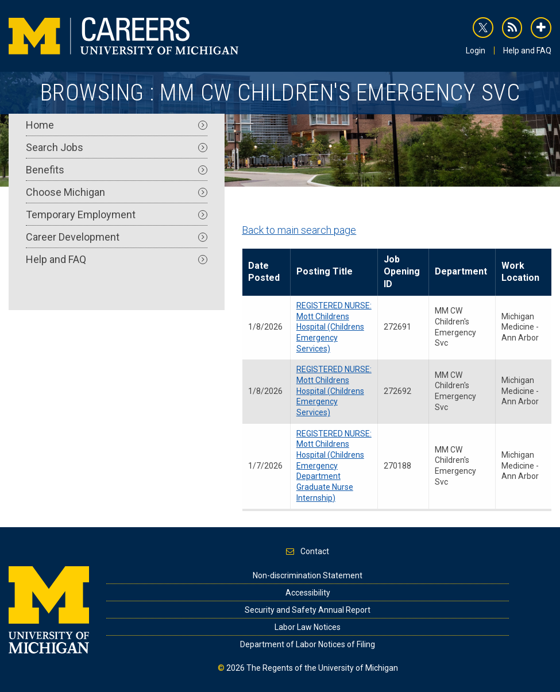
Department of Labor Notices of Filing (307, 644)
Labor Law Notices (308, 627)
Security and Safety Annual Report (307, 609)
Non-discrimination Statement (307, 575)
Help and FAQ (527, 50)
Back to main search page (299, 230)
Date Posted (264, 271)
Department (461, 271)
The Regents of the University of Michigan (322, 667)
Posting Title (324, 271)
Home (116, 125)
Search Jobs (116, 147)
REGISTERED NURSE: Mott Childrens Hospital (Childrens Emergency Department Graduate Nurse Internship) (334, 465)
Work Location (520, 271)
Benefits (116, 170)
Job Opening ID (402, 271)
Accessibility (307, 592)
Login (475, 50)
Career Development (116, 237)
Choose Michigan (116, 192)
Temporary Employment (116, 214)
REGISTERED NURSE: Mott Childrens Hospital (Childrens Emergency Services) (334, 327)
